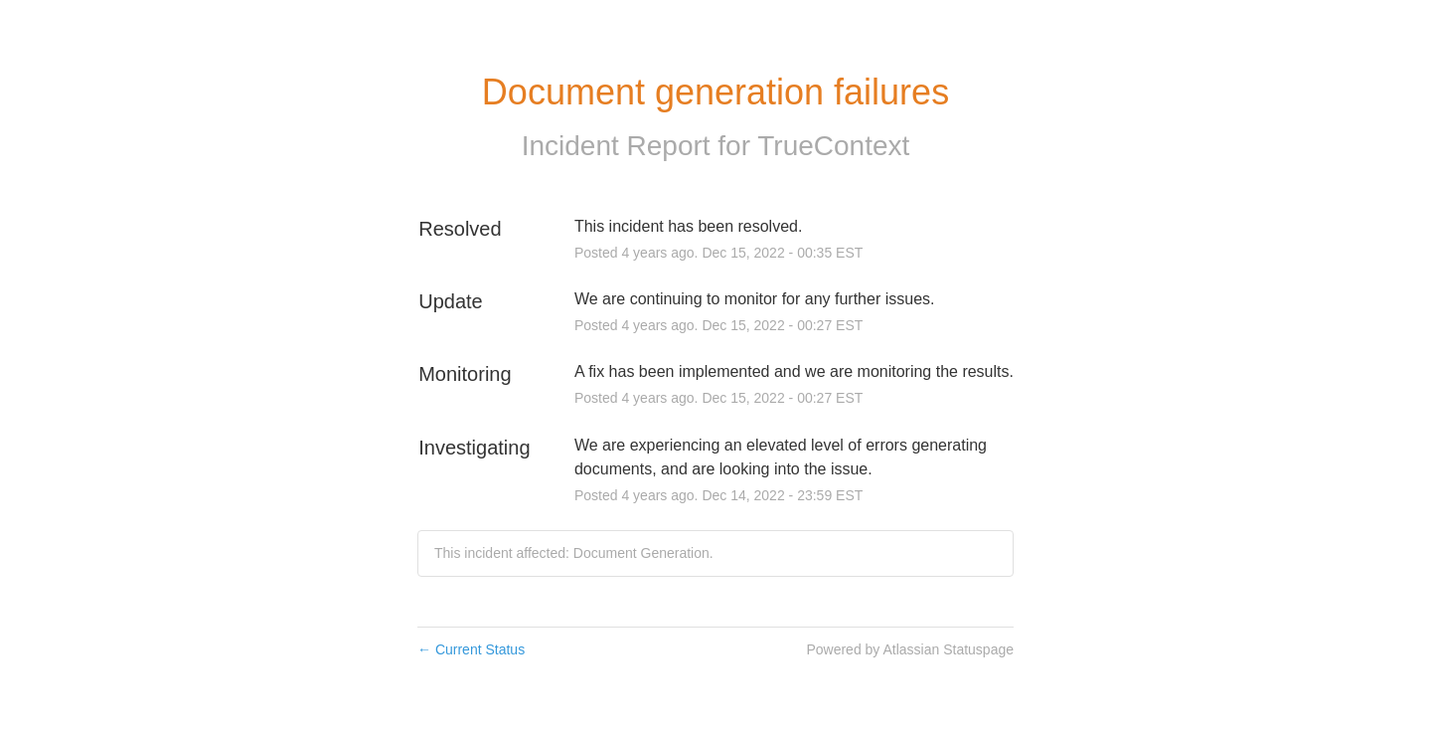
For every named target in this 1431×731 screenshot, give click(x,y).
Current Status (471, 649)
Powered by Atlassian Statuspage (910, 649)
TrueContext (833, 145)
